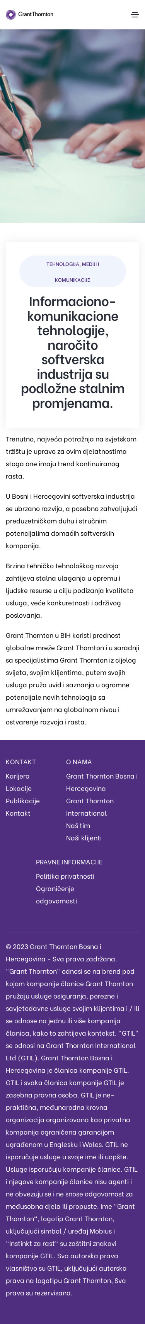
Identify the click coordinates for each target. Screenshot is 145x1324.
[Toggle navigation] (135, 14)
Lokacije (19, 788)
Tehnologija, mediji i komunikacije (72, 271)
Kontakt (18, 813)
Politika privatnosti (65, 876)
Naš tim (78, 825)
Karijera (18, 775)
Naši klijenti (84, 837)
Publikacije (23, 800)
